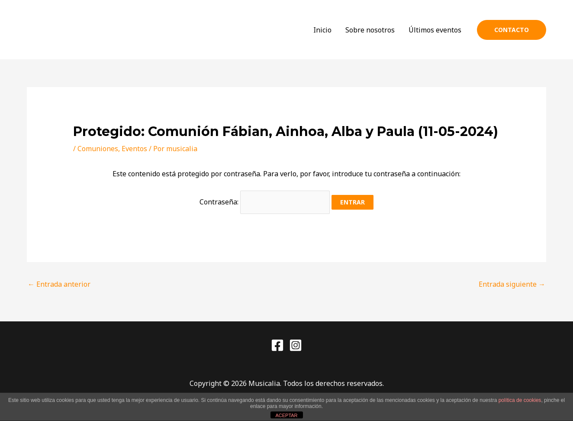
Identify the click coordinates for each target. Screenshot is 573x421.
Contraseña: (265, 202)
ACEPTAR (286, 415)
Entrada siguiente (512, 284)
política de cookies (520, 400)
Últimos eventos (435, 30)
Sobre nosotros (370, 30)
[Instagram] (295, 345)
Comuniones (97, 148)
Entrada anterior (59, 284)
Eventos (134, 148)
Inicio (322, 30)
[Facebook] (277, 345)
